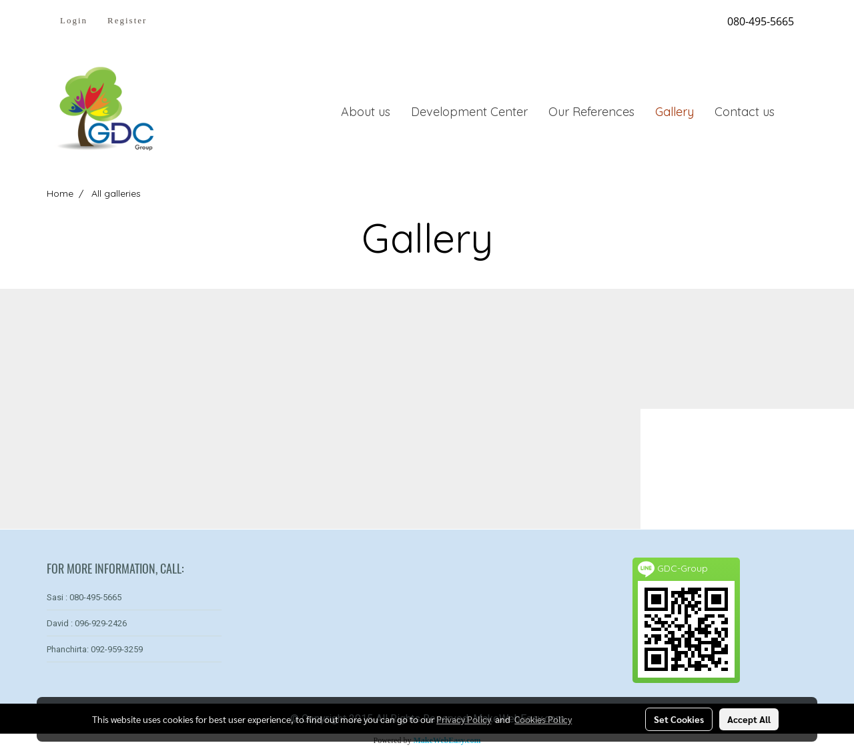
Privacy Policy (463, 719)
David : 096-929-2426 (87, 623)
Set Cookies (679, 719)
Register (127, 20)
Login (73, 20)
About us (365, 111)
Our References (591, 111)
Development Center (469, 111)
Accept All (749, 719)
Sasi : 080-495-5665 (84, 597)
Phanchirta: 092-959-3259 (95, 649)
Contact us (745, 111)
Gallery (674, 111)
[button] (796, 111)
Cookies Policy (543, 719)
